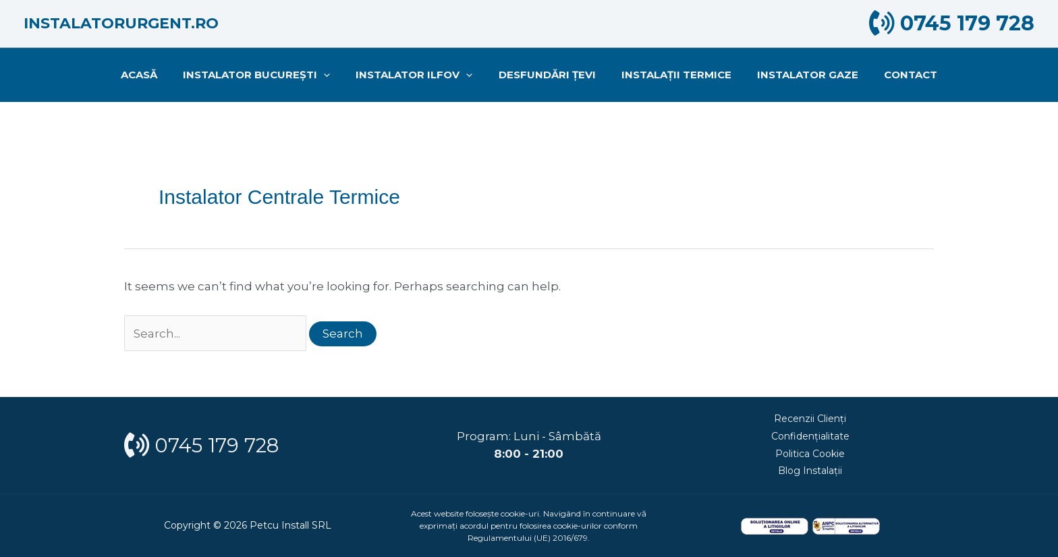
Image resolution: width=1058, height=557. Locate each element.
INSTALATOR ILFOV (420, 75)
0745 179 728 (951, 23)
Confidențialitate (810, 435)
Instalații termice (671, 74)
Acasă (156, 74)
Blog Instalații (810, 470)
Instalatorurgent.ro (121, 23)
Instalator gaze (796, 74)
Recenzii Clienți (810, 419)
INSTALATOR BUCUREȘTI (267, 75)
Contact (894, 74)
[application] (335, 75)
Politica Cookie (810, 453)
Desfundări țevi (547, 74)
